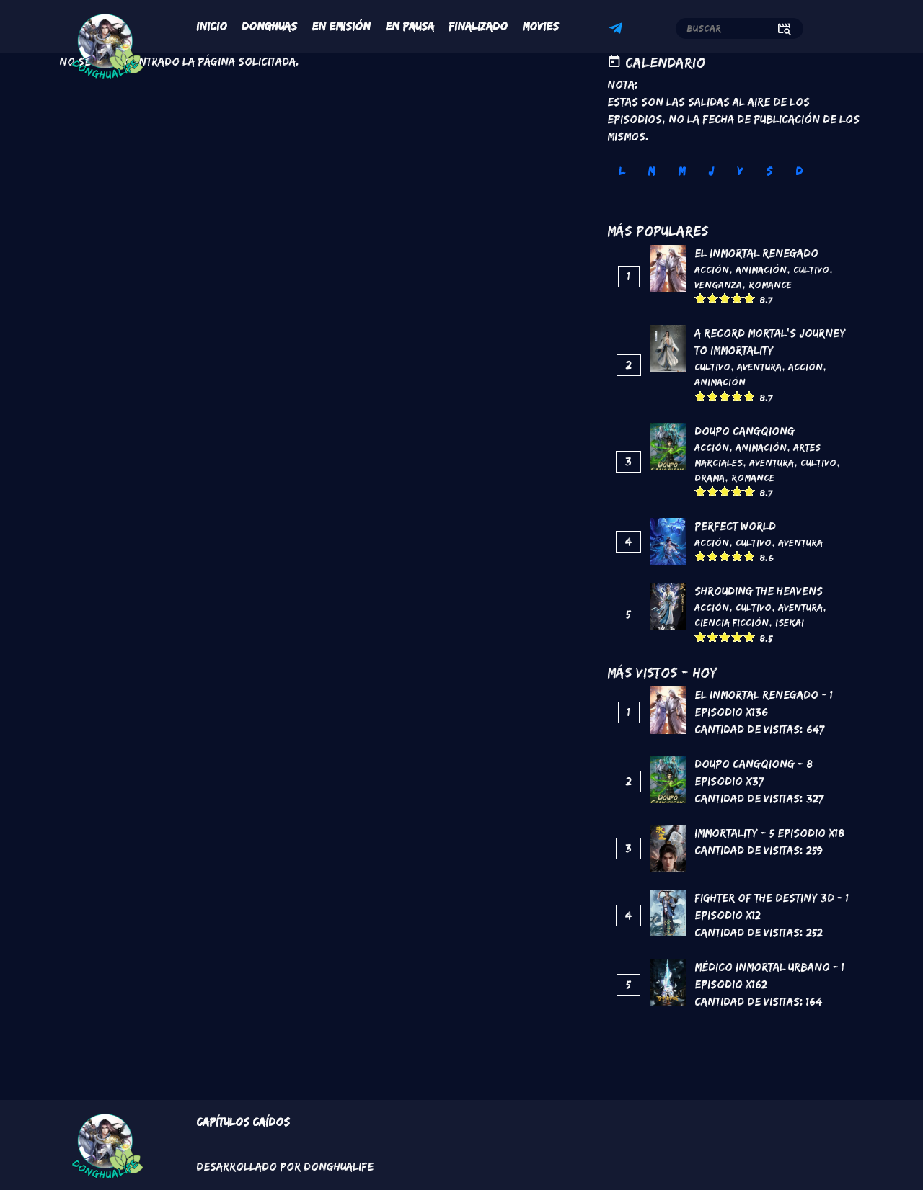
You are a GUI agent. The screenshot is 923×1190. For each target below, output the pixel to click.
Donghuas (269, 26)
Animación (761, 269)
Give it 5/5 (749, 297)
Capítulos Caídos (243, 1122)
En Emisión (341, 26)
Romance (770, 284)
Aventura (759, 366)
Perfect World (735, 526)
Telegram (618, 30)
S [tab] (769, 171)
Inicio (211, 26)
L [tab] (621, 171)
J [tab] (711, 171)
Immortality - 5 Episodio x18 (769, 833)
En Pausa (409, 26)
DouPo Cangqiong (744, 431)
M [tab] (651, 171)
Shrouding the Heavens (758, 591)
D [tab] (799, 171)
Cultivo (811, 269)
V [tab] (740, 171)
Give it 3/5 (725, 297)
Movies (540, 26)
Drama (709, 477)
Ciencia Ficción (731, 622)
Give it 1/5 (700, 297)
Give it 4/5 (737, 297)
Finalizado (478, 26)
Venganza (718, 284)
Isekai (789, 622)
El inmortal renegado (756, 253)
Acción (711, 269)
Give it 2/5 (713, 297)
